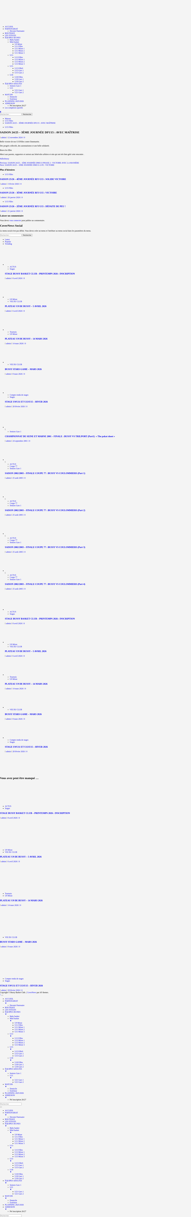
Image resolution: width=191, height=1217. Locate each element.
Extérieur (13, 99)
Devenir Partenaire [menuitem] (17, 1005)
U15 (11, 66)
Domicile (13, 97)
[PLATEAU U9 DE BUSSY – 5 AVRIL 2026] (15, 297)
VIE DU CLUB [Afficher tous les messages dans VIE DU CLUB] (16, 301)
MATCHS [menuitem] (98, 1085)
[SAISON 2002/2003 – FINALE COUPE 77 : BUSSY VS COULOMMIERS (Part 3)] (14, 534)
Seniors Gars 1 (15, 86)
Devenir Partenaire (17, 31)
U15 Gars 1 (19, 70)
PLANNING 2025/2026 (14, 101)
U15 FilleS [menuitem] (19, 1051)
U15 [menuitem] (100, 1048)
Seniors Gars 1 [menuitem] (15, 1073)
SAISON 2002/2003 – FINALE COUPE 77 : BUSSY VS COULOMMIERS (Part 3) (45, 547)
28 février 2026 (19, 406)
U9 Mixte (18, 44)
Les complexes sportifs (14, 108)
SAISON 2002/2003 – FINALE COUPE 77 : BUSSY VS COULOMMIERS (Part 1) (45, 473)
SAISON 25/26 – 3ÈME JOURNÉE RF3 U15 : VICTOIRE (28, 192)
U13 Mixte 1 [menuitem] (20, 1040)
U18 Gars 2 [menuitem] (19, 1067)
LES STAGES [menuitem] (10, 1010)
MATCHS (9, 95)
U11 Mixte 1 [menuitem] (19, 1027)
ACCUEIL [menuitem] (9, 999)
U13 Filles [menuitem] (19, 1038)
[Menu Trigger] (2, 995)
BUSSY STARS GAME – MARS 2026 (23, 369)
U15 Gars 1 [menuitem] (19, 1054)
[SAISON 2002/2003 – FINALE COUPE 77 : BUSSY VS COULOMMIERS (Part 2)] (14, 497)
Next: (27, 165)
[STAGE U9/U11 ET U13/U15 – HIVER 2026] (15, 393)
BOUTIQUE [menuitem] (10, 1007)
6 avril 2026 (18, 311)
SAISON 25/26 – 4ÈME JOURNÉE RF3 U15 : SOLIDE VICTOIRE (33, 179)
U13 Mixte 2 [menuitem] (20, 1043)
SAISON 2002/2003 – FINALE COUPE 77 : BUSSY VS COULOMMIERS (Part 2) (45, 510)
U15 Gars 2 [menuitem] (19, 1056)
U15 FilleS (19, 68)
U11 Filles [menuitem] (19, 1025)
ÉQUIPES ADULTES (13, 84)
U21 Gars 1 (19, 90)
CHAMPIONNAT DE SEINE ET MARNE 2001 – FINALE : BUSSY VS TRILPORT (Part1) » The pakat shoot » (60, 436)
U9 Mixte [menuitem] (18, 1023)
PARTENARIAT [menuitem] (98, 1002)
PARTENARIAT (11, 29)
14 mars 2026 (18, 343)
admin (4, 137)
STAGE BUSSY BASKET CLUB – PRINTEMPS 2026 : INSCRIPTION (40, 273)
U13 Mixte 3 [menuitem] (20, 1045)
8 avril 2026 (18, 278)
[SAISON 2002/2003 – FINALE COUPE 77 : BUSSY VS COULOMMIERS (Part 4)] (14, 571)
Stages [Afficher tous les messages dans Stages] (12, 269)
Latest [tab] (7, 239)
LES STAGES (10, 35)
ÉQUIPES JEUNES (12, 38)
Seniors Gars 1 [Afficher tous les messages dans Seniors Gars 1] (15, 432)
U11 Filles (19, 46)
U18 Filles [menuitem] (19, 1062)
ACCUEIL (9, 27)
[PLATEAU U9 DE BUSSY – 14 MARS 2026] (15, 330)
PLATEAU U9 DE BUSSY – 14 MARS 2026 (26, 338)
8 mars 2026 (18, 374)
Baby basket (14, 40)
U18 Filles (19, 77)
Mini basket (14, 42)
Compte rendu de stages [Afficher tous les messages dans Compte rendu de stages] (19, 395)
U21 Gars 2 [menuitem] (19, 1082)
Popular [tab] (8, 242)
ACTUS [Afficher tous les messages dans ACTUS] (13, 267)
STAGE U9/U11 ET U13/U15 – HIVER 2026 (26, 401)
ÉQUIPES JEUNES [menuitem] (98, 1013)
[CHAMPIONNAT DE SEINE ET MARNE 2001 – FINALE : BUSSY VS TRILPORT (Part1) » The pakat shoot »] (14, 427)
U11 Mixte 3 (19, 53)
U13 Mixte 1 (20, 59)
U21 (11, 88)
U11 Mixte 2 (19, 51)
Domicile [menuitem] (13, 1089)
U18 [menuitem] (100, 1059)
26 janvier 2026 (14, 197)
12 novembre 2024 (15, 137)
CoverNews (31, 992)
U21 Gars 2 (19, 92)
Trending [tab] (8, 244)
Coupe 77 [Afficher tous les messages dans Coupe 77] (13, 466)
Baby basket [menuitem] (14, 1016)
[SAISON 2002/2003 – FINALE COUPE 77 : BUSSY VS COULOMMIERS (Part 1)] (14, 460)
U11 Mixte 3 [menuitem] (19, 1032)
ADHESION (10, 103)
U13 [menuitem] (100, 1035)
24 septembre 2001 (20, 441)
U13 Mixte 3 (20, 64)
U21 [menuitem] (100, 1076)
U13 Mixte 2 (20, 62)
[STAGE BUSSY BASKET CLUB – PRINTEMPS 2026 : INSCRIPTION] (15, 265)
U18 (11, 75)
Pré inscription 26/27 (18, 106)
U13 (11, 55)
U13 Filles (19, 57)
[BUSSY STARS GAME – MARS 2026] (15, 362)
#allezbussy (4, 159)
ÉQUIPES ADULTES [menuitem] (98, 1070)
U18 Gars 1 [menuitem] (19, 1065)
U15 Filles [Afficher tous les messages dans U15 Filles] (9, 127)
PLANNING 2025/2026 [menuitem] (14, 1093)
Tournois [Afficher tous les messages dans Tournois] (13, 332)
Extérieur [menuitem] (13, 1091)
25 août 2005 (18, 478)
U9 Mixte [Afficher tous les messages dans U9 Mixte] (13, 299)
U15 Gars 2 (19, 73)
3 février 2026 (13, 184)
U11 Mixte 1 (19, 49)
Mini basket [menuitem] (100, 1019)
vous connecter (15, 220)
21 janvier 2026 (14, 211)
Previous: (39, 163)
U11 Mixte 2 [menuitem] (19, 1029)
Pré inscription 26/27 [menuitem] (18, 1100)
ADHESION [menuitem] (98, 1096)
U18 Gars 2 (19, 81)
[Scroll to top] (0, 995)
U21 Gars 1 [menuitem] (19, 1080)
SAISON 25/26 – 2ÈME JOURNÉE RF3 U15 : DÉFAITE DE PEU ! (33, 206)
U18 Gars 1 (19, 79)
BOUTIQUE (10, 33)
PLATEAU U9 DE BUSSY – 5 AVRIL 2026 (25, 306)
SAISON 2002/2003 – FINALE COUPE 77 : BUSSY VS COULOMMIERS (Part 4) (45, 584)
